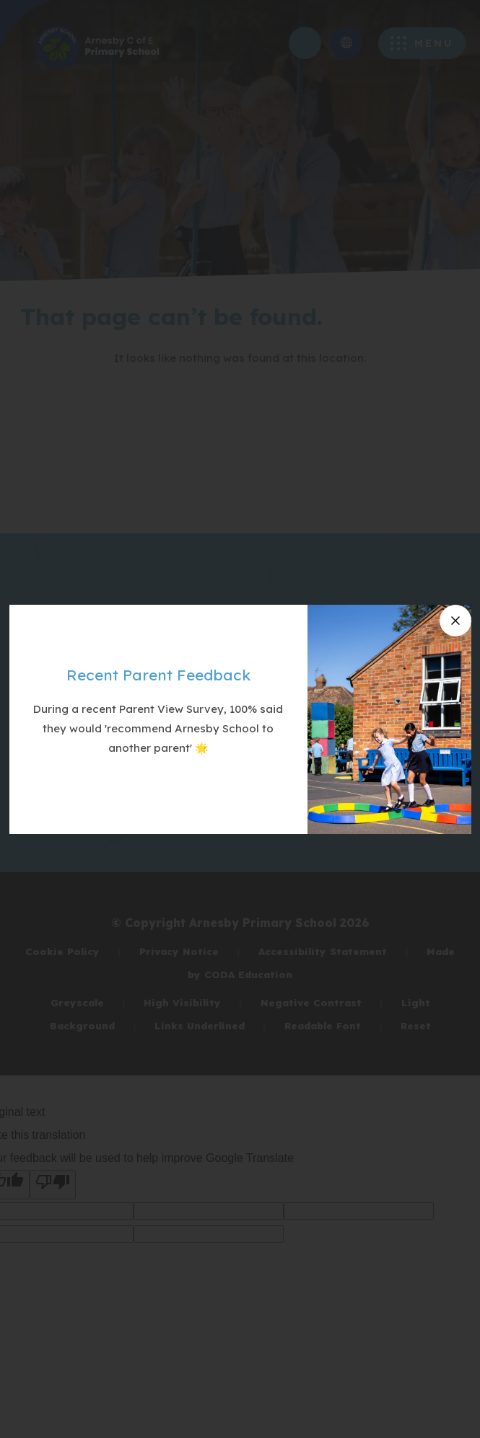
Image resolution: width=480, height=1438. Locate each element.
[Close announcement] (455, 620)
